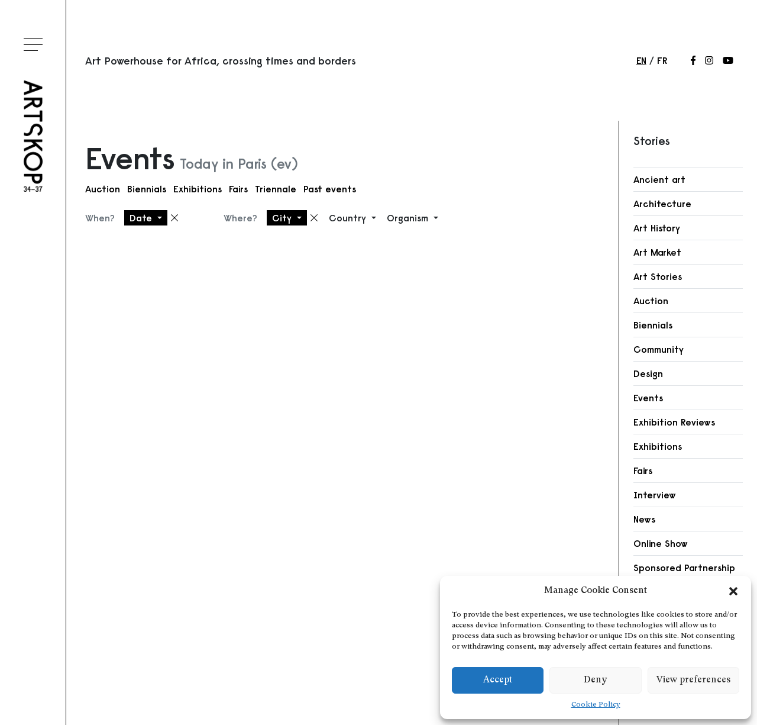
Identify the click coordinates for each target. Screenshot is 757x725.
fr (662, 60)
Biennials (146, 189)
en (641, 60)
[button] (733, 591)
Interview (654, 495)
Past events (329, 189)
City (283, 218)
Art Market (657, 252)
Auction (102, 189)
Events (648, 398)
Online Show (660, 543)
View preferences (693, 680)
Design (648, 373)
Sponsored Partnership (684, 567)
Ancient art (659, 179)
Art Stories (657, 276)
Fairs (238, 189)
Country (349, 218)
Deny (595, 680)
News (644, 519)
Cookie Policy (595, 704)
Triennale (275, 189)
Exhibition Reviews (674, 422)
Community (658, 349)
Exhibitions (197, 189)
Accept (497, 680)
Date (142, 218)
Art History (656, 228)
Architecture (662, 204)
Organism (409, 218)
